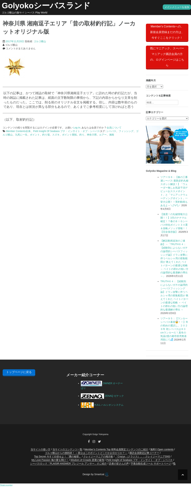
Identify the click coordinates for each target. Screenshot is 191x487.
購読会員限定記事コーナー (144, 452)
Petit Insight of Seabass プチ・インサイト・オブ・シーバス (139, 460)
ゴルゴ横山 (40, 41)
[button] (174, 463)
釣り (81, 134)
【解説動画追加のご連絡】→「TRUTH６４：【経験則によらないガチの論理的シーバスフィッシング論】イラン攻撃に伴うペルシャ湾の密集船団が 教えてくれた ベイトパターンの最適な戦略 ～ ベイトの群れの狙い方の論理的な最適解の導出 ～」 (174, 258)
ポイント (35, 134)
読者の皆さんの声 (119, 463)
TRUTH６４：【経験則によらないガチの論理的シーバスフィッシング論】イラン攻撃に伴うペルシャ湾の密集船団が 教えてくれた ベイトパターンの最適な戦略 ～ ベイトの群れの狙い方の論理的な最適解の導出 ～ (174, 295)
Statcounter (6, 485)
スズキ (56, 134)
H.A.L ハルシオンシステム (102, 404)
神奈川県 (92, 134)
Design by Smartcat (95, 474)
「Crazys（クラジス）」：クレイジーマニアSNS (142, 456)
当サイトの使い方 (40, 449)
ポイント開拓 (69, 134)
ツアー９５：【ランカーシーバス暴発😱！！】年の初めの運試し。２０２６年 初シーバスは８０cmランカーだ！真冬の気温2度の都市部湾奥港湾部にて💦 (174, 329)
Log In (76, 127)
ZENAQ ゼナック (102, 395)
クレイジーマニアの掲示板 (98, 456)
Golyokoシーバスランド (46, 5)
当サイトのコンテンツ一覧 (67, 449)
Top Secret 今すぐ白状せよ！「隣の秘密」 (57, 456)
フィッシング (126, 131)
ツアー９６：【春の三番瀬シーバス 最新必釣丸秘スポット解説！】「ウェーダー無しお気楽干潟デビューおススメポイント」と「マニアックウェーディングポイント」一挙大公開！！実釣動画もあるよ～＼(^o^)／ (174, 191)
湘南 (111, 134)
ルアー (103, 134)
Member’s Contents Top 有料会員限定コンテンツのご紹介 (116, 449)
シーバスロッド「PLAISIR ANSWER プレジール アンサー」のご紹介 (68, 463)
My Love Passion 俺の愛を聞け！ (49, 460)
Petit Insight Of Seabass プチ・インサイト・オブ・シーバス (66, 131)
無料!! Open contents (161, 449)
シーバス (111, 131)
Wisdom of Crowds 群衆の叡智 (87, 460)
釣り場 (46, 134)
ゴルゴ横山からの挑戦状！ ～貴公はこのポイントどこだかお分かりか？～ (86, 452)
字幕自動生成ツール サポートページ (151, 463)
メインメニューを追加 (176, 7)
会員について (114, 127)
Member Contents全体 (18, 131)
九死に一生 (21, 134)
